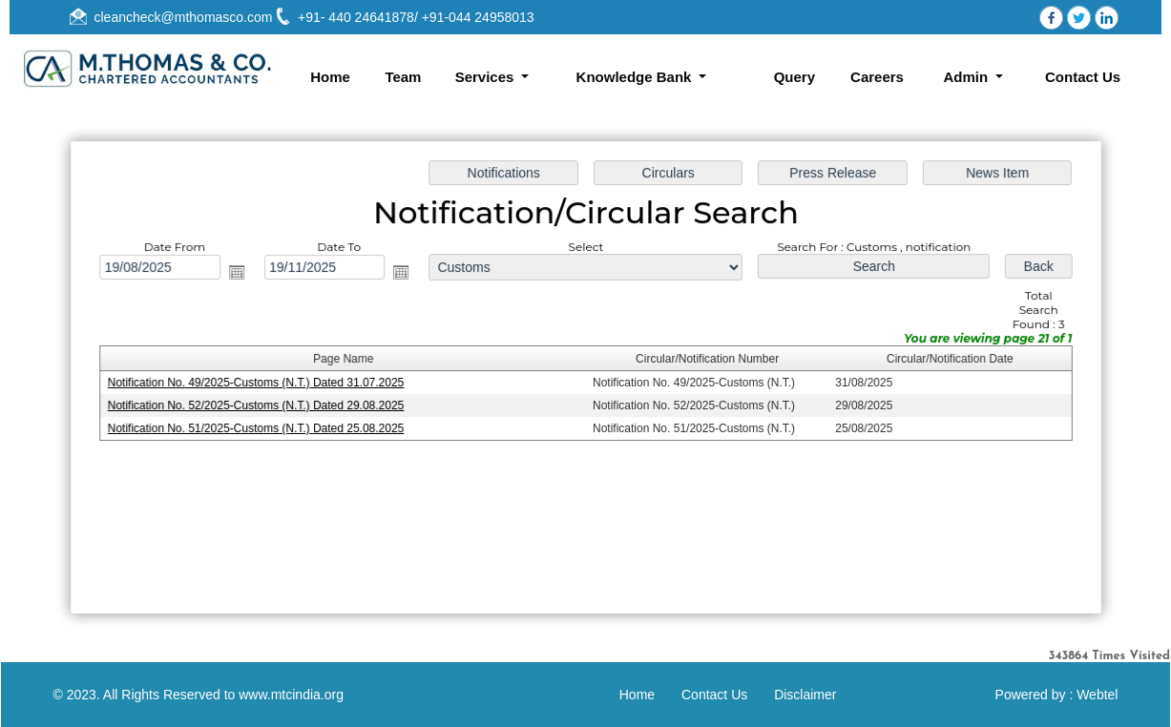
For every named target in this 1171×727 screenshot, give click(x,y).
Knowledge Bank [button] (636, 77)
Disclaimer (805, 694)
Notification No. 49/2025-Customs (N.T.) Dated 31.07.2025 (260, 382)
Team (403, 77)
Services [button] (486, 77)
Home (330, 77)
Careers (877, 77)
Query (794, 77)
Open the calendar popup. (241, 273)
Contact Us (1082, 77)
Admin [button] (967, 77)
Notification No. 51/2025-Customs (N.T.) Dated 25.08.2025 (260, 427)
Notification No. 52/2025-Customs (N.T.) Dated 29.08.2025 (260, 405)
